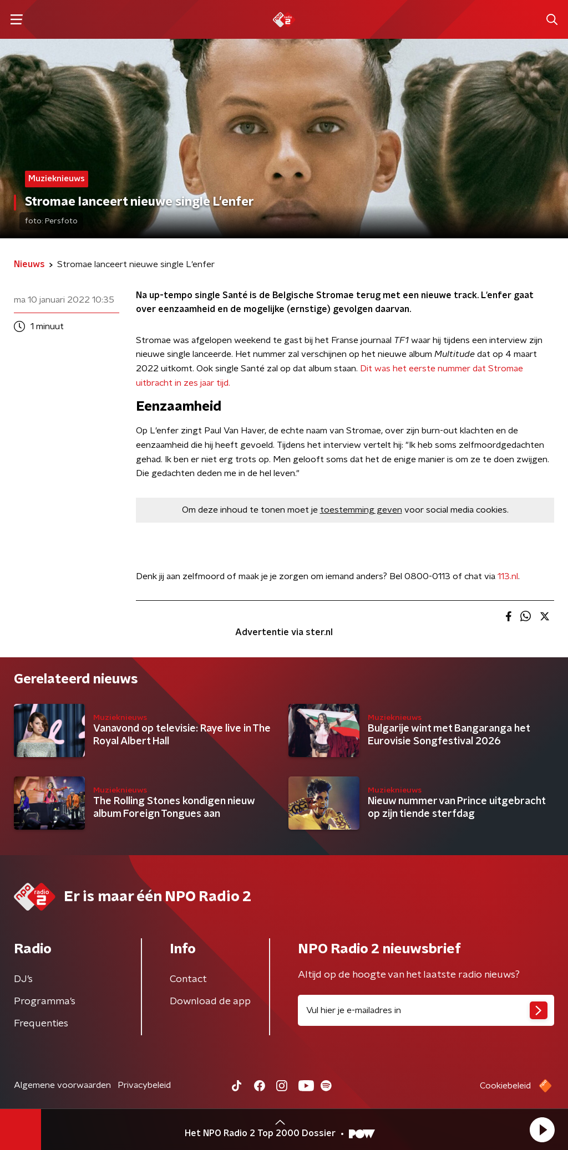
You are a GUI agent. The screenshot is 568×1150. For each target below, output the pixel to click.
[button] (542, 1129)
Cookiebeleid (505, 1085)
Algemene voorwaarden (62, 1085)
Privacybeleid (144, 1085)
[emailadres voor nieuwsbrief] (426, 1010)
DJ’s (23, 979)
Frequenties (41, 1024)
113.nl (508, 576)
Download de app (210, 1001)
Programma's (44, 1001)
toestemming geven (361, 509)
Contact (188, 979)
